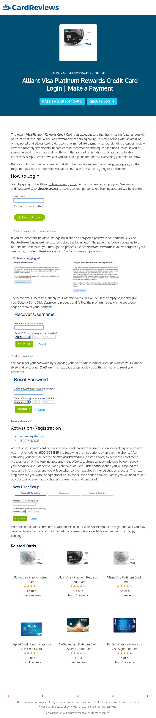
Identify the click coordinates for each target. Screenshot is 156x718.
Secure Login (102, 101)
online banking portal (63, 184)
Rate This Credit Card (62, 101)
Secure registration (31, 436)
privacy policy (121, 164)
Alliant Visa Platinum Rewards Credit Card (78, 73)
